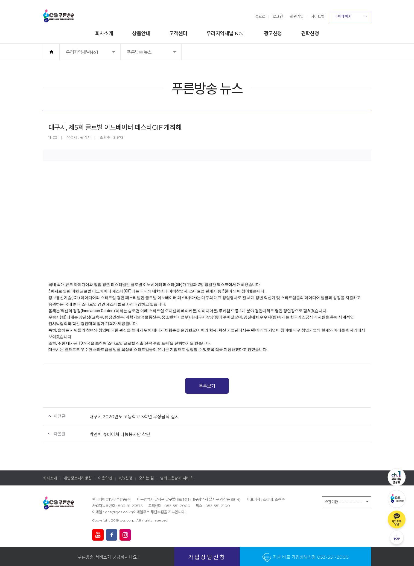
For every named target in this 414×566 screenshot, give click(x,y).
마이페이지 (350, 18)
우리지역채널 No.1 (225, 33)
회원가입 (297, 16)
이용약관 (105, 478)
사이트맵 (318, 16)
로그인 (278, 16)
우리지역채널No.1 (84, 54)
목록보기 (207, 386)
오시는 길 (146, 478)
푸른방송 (58, 15)
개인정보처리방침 (77, 478)
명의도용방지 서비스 (176, 478)
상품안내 (141, 33)
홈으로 (260, 16)
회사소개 (104, 33)
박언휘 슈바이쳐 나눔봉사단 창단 (119, 434)
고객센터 (178, 33)
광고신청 (273, 33)
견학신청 (310, 33)
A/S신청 (125, 478)
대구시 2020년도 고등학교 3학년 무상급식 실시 (134, 416)
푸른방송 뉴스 (144, 54)
